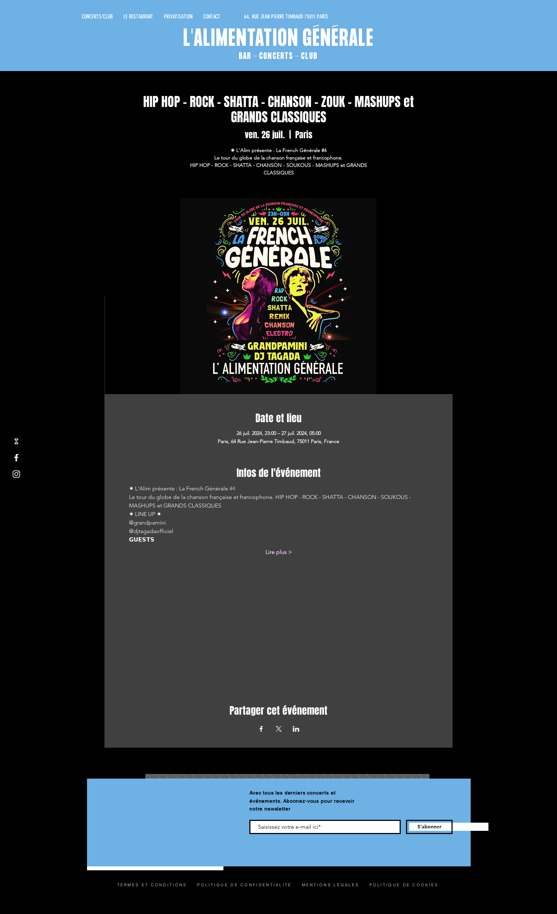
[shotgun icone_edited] (16, 441)
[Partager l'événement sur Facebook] (261, 729)
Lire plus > (278, 552)
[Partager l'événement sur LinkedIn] (296, 729)
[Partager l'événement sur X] (278, 729)
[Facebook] (16, 458)
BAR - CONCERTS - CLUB (278, 56)
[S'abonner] (429, 827)
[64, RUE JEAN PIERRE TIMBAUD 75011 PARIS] (261, 17)
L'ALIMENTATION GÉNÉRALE (278, 39)
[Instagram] (16, 474)
